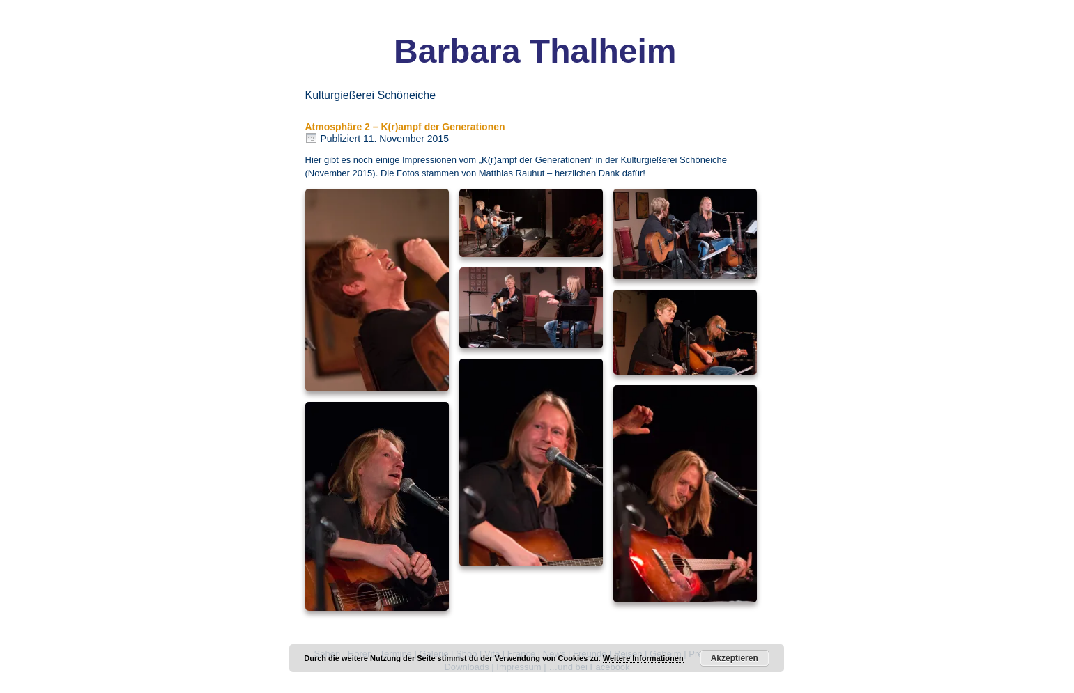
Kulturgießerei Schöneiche (674, 160)
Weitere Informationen (643, 658)
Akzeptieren (734, 658)
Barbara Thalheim (535, 51)
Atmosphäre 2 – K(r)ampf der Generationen (405, 126)
